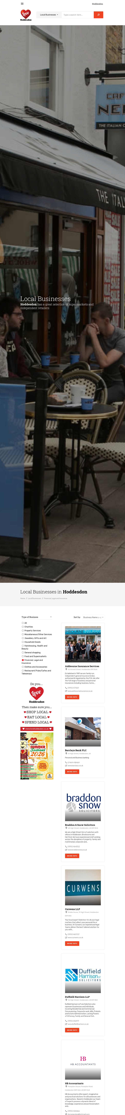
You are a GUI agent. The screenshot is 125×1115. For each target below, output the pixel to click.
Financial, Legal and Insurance (55, 598)
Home (22, 598)
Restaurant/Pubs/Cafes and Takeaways (36, 672)
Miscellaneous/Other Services (37, 634)
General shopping (31, 652)
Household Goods (31, 642)
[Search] (78, 14)
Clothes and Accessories (34, 667)
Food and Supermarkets (34, 656)
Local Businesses (48, 15)
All (24, 623)
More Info (72, 697)
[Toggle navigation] (22, 4)
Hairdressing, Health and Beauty (34, 647)
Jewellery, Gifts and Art (34, 638)
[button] (37, 618)
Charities (27, 627)
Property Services (31, 630)
